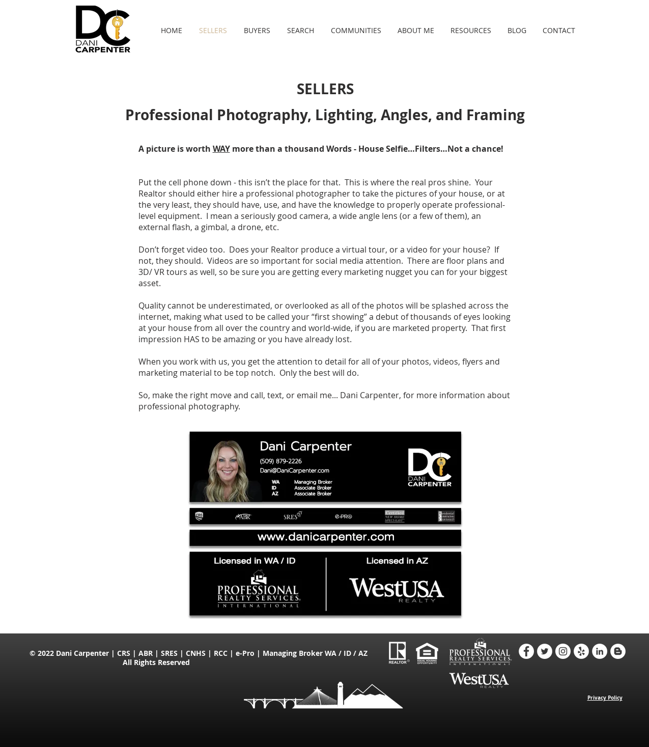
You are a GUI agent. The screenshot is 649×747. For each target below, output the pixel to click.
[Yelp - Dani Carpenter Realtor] (581, 651)
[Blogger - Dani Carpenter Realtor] (618, 651)
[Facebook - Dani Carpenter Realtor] (526, 651)
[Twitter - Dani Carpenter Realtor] (544, 651)
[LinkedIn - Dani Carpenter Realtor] (599, 651)
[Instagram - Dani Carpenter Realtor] (563, 651)
